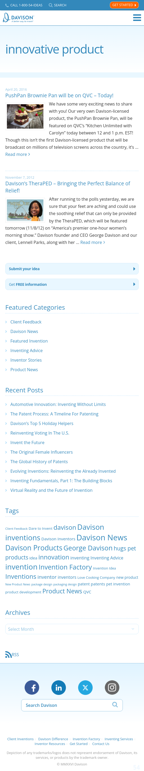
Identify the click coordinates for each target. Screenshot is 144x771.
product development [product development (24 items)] (23, 592)
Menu (137, 18)
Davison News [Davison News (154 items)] (101, 537)
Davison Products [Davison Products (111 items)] (33, 548)
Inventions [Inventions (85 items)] (20, 576)
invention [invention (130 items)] (21, 567)
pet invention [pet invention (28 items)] (118, 583)
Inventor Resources (50, 743)
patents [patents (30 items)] (98, 583)
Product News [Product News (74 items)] (62, 591)
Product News (24, 370)
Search (60, 5)
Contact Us (100, 743)
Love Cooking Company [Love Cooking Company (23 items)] (96, 577)
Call (26, 5)
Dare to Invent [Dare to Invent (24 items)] (40, 528)
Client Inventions (20, 739)
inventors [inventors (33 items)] (67, 577)
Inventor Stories (26, 360)
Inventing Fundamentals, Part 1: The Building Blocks (61, 481)
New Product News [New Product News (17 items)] (17, 584)
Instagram (112, 687)
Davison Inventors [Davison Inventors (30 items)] (58, 538)
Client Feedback (26, 322)
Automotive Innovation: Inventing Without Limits (58, 404)
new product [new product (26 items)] (127, 577)
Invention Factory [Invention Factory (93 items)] (65, 566)
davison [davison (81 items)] (64, 527)
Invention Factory (86, 739)
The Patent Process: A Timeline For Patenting (54, 414)
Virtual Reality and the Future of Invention (51, 490)
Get (28, 284)
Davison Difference (53, 739)
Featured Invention (29, 341)
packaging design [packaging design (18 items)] (65, 584)
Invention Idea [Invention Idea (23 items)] (104, 568)
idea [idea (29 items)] (33, 557)
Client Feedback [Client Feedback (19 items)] (16, 529)
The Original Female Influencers (41, 452)
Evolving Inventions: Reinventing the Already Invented (63, 471)
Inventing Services (119, 739)
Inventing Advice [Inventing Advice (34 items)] (107, 558)
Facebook (32, 687)
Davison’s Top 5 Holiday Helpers (41, 423)
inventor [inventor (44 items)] (47, 576)
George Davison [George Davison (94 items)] (88, 547)
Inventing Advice (26, 350)
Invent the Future (27, 442)
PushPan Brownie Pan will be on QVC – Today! (59, 95)
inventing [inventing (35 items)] (79, 558)
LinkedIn (58, 687)
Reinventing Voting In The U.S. (39, 433)
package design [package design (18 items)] (41, 584)
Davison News (24, 331)
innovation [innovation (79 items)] (53, 557)
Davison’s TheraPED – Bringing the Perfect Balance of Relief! (67, 187)
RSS (15, 655)
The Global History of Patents (39, 462)
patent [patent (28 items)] (84, 583)
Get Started (122, 5)
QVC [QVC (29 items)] (87, 591)
